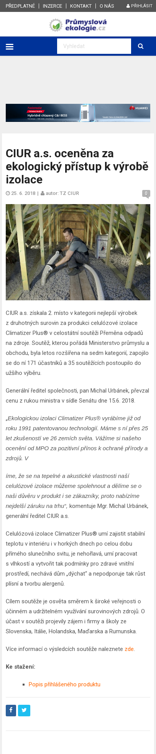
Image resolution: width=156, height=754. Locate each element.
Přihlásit (139, 5)
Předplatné (20, 6)
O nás (107, 6)
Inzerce (52, 6)
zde (129, 649)
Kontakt (81, 6)
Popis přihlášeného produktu (64, 684)
